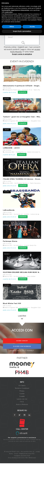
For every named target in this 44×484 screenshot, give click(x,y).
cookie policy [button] (9, 12)
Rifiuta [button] (12, 26)
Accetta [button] (32, 26)
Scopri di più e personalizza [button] (22, 31)
